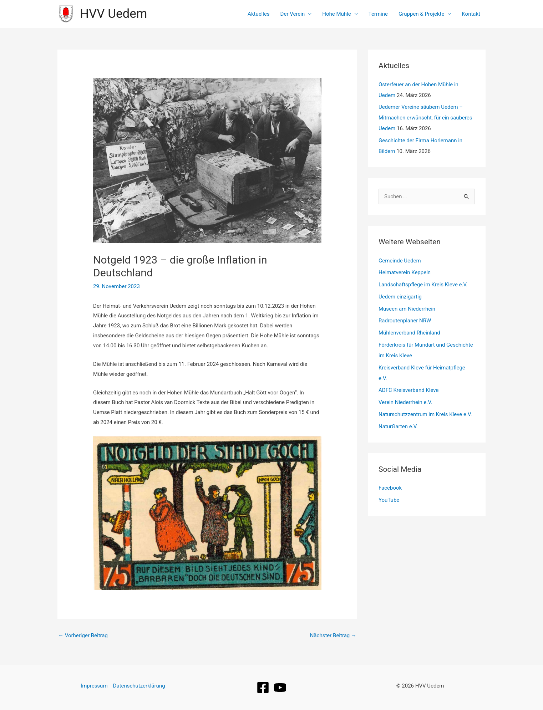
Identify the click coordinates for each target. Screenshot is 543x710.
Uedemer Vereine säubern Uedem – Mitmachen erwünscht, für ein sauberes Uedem (425, 118)
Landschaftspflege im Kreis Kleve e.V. (423, 284)
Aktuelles (259, 14)
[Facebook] (263, 687)
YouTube (389, 500)
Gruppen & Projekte (421, 14)
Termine (378, 14)
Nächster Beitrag (333, 635)
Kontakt (471, 14)
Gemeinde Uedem (400, 260)
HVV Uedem (113, 13)
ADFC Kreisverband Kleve (408, 390)
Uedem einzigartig (400, 296)
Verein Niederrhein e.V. (405, 402)
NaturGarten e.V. (398, 426)
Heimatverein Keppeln (405, 272)
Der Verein (292, 14)
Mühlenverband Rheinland (409, 333)
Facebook (390, 488)
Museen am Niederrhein (407, 309)
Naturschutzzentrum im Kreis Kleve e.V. (425, 414)
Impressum (94, 686)
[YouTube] (280, 687)
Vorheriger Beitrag (83, 635)
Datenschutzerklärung (139, 686)
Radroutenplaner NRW (405, 320)
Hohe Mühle (336, 14)
